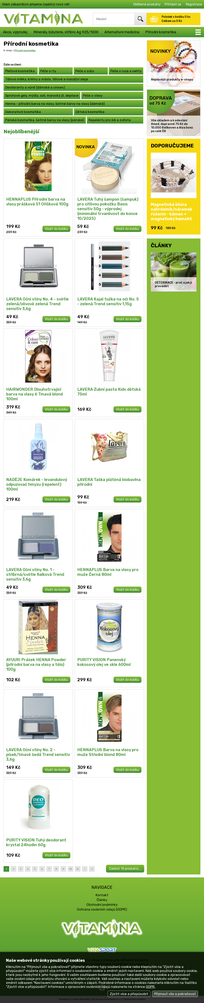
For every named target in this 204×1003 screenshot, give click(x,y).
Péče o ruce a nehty (126, 71)
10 (70, 869)
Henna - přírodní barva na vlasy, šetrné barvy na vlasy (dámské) (55, 104)
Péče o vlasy (92, 95)
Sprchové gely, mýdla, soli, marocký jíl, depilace (42, 95)
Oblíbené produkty (147, 4)
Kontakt (102, 895)
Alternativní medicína (121, 32)
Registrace (194, 4)
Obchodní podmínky (102, 905)
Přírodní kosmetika (160, 32)
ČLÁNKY (161, 245)
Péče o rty (48, 71)
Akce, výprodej (15, 32)
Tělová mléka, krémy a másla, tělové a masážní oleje (46, 79)
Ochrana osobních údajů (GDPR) (102, 909)
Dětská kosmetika (90, 112)
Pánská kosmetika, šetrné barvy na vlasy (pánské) (44, 120)
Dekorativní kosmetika (23, 112)
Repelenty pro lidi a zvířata (109, 120)
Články (102, 900)
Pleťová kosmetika (20, 71)
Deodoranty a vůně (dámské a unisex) (35, 87)
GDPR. (150, 987)
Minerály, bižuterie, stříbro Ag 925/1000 (65, 32)
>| (92, 869)
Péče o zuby (84, 71)
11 (77, 869)
